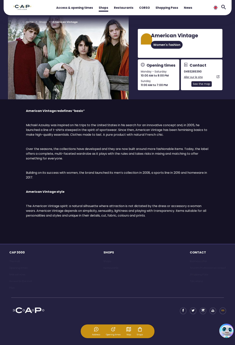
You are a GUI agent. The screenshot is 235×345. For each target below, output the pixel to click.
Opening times (18, 268)
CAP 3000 (17, 252)
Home (30, 22)
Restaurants (123, 8)
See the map (201, 84)
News (188, 8)
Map (128, 331)
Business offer (198, 261)
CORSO (144, 8)
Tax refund (196, 281)
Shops (103, 8)
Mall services (17, 274)
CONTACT (198, 252)
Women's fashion (166, 45)
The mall (14, 261)
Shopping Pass (167, 8)
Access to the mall (20, 281)
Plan (12, 288)
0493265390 (193, 71)
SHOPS (108, 252)
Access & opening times (74, 8)
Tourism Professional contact (208, 268)
